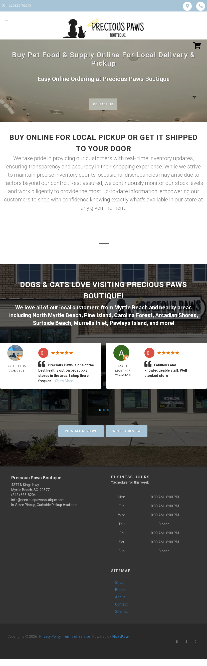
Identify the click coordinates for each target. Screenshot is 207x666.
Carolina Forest (133, 315)
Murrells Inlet (90, 322)
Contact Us (103, 104)
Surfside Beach (52, 322)
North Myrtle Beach (57, 315)
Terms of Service (76, 636)
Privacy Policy (50, 636)
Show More (64, 380)
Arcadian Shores (175, 315)
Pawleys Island (128, 322)
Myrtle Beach (131, 308)
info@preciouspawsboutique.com (38, 499)
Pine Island (97, 315)
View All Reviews (81, 430)
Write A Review (126, 430)
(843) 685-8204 (23, 494)
